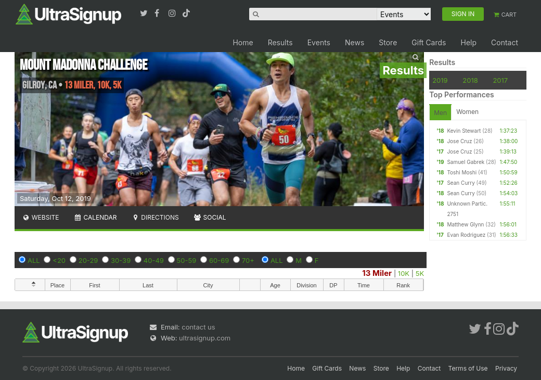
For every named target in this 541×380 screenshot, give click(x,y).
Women (467, 112)
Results (280, 42)
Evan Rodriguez (466, 235)
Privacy (506, 368)
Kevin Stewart (464, 131)
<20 (59, 260)
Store (388, 42)
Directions (154, 217)
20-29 (88, 260)
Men (440, 113)
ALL (34, 260)
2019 (439, 80)
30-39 (121, 260)
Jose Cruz (459, 141)
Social (210, 217)
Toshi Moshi (461, 172)
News (354, 42)
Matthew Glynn (465, 224)
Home (243, 42)
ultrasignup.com (204, 338)
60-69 (219, 260)
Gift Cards (428, 42)
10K (403, 273)
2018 (470, 80)
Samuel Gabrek (465, 162)
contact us (198, 327)
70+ (248, 260)
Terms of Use (468, 368)
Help (468, 42)
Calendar (95, 217)
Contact (504, 42)
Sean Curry (460, 183)
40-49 (154, 260)
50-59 (187, 260)
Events (318, 42)
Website (40, 217)
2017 (500, 80)
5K (420, 273)
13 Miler (377, 273)
